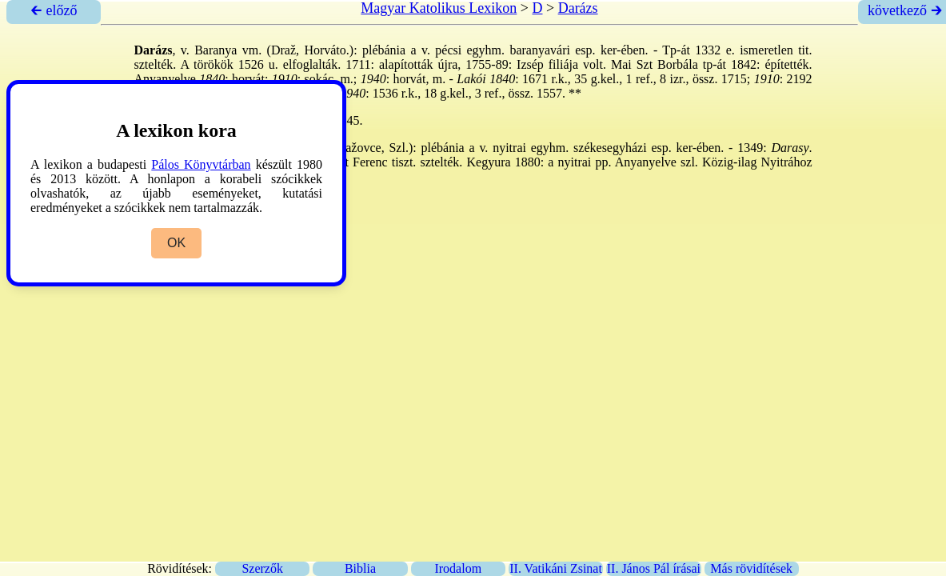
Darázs (578, 8)
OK (176, 243)
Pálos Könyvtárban (200, 164)
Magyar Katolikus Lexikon (439, 8)
